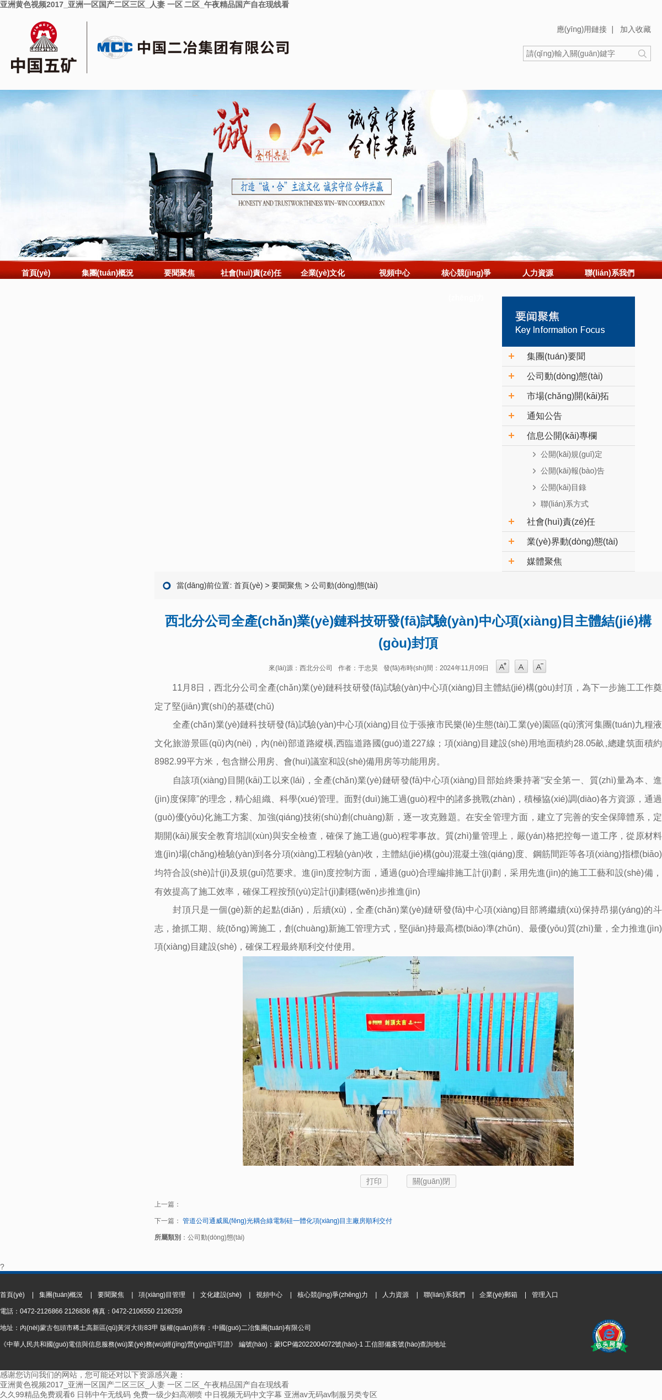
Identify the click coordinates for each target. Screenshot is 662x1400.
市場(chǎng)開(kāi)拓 (568, 396)
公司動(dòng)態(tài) (565, 376)
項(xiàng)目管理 (161, 1295)
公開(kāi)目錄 (563, 487)
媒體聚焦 (544, 561)
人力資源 (537, 272)
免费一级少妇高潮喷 (167, 1394)
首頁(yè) (36, 272)
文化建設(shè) (221, 1295)
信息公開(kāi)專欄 (562, 435)
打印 (374, 1181)
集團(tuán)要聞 (556, 356)
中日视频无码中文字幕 (243, 1394)
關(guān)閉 (431, 1181)
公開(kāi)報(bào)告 (573, 470)
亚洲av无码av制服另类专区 (331, 1394)
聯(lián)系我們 (609, 272)
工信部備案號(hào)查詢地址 (405, 1344)
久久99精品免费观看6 (37, 1394)
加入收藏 (635, 29)
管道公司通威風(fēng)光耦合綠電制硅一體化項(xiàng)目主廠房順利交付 (286, 1221)
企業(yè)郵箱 (498, 1295)
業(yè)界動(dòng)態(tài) (572, 541)
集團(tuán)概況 (108, 272)
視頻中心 (394, 272)
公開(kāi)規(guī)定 (571, 454)
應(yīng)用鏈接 (582, 29)
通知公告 (544, 416)
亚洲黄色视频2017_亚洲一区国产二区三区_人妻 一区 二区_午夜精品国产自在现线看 (144, 4)
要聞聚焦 (179, 272)
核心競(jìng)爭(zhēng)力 (466, 285)
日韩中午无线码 (104, 1394)
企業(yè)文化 (323, 272)
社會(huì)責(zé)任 (251, 272)
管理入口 (545, 1295)
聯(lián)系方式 (565, 503)
